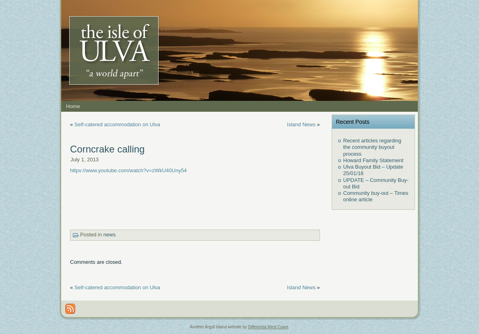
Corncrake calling (107, 149)
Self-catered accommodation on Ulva (117, 124)
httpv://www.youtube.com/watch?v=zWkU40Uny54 (128, 170)
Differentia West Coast (268, 327)
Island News (301, 124)
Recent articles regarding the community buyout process (372, 147)
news (109, 235)
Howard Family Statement (373, 160)
